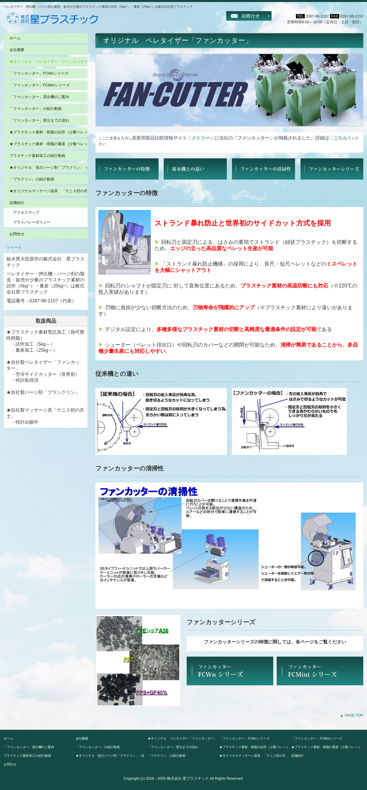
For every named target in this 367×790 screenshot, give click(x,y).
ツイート (14, 247)
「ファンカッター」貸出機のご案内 (39, 97)
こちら (341, 137)
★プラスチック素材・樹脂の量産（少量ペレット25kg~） (48, 144)
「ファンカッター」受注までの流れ (39, 120)
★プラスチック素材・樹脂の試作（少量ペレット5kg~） (48, 132)
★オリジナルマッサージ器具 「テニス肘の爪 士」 (48, 191)
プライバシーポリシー (31, 222)
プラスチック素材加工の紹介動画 (37, 155)
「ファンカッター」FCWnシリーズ (39, 73)
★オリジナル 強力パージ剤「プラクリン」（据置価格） (48, 167)
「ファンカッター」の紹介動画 (35, 108)
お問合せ (16, 234)
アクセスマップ (26, 212)
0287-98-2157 (317, 16)
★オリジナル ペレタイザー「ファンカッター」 (48, 61)
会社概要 (16, 50)
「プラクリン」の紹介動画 (31, 179)
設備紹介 (16, 203)
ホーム (15, 38)
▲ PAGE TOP (352, 715)
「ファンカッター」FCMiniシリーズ (39, 85)
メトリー (201, 137)
